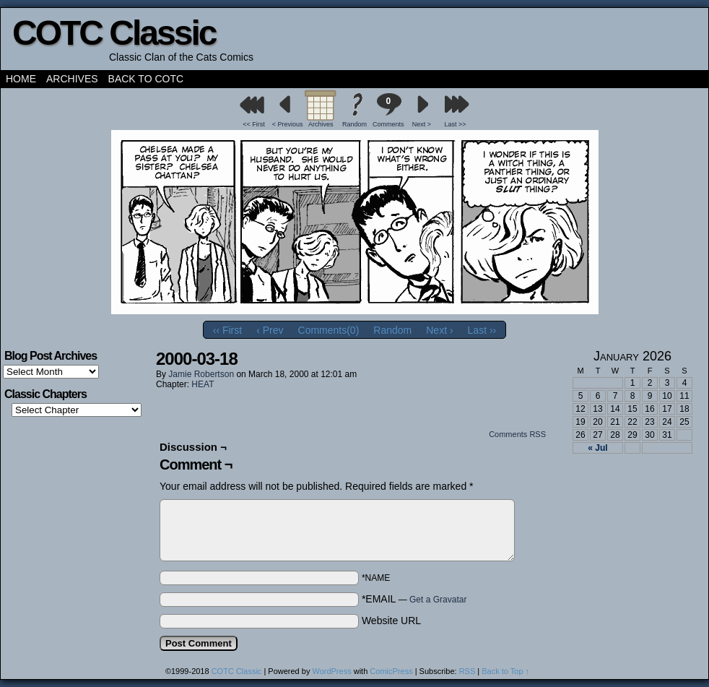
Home (21, 79)
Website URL (391, 620)
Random (354, 124)
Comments (388, 110)
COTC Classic (113, 33)
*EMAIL (414, 599)
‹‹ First (227, 330)
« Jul (597, 448)
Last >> (455, 124)
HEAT (202, 384)
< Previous (287, 124)
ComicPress (391, 671)
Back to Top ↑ (505, 671)
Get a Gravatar (437, 600)
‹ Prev (269, 330)
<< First (254, 124)
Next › (439, 330)
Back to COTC (146, 79)
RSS (467, 671)
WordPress (331, 671)
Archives (72, 79)
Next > (421, 124)
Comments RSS (517, 434)
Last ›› (482, 330)
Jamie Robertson (201, 374)
